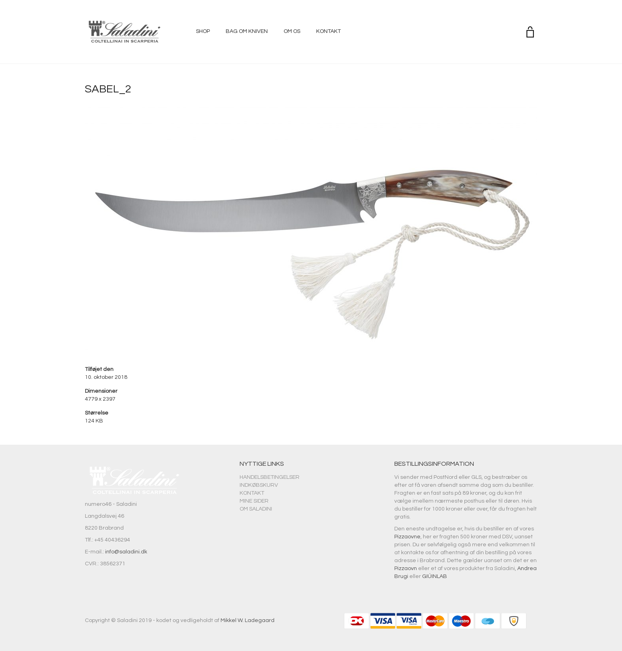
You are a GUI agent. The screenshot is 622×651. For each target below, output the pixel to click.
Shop (203, 31)
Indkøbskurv (259, 485)
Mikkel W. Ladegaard (248, 620)
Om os (292, 31)
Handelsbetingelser (269, 477)
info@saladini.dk (126, 552)
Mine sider (254, 501)
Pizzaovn (405, 568)
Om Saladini (256, 509)
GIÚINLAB (434, 576)
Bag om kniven (247, 31)
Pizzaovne (407, 537)
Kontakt (328, 31)
